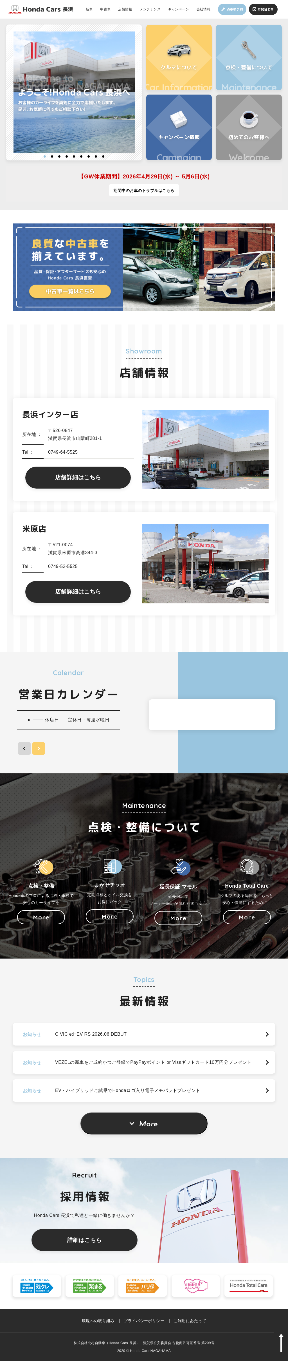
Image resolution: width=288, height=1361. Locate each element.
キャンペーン (178, 9)
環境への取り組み (98, 1321)
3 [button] (59, 156)
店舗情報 (125, 9)
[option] (74, 92)
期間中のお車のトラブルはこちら (143, 190)
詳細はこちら (84, 1240)
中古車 (105, 9)
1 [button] (45, 156)
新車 (89, 9)
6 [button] (81, 156)
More (148, 1124)
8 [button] (96, 156)
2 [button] (52, 156)
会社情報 (204, 9)
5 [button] (74, 156)
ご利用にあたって (190, 1321)
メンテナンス (150, 9)
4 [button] (67, 156)
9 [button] (103, 156)
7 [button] (88, 156)
